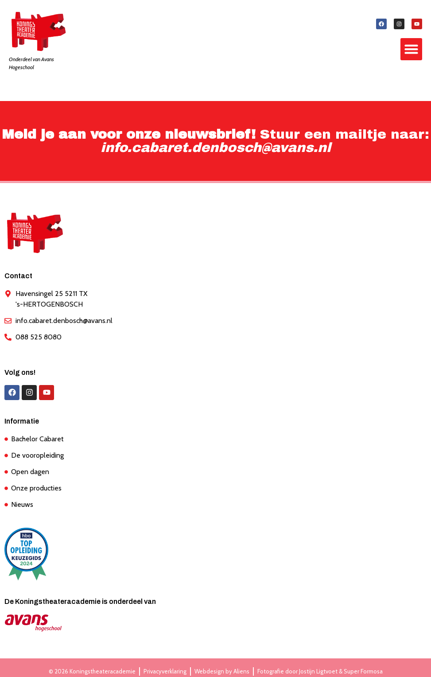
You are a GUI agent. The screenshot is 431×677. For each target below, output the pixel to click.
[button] (411, 49)
